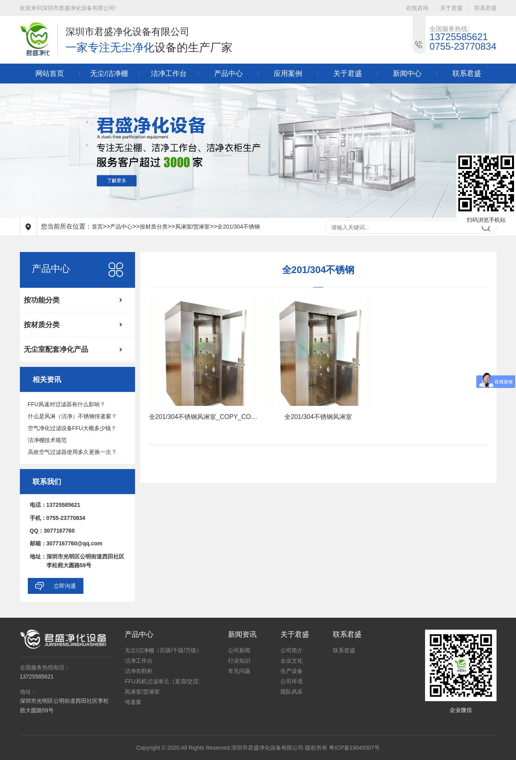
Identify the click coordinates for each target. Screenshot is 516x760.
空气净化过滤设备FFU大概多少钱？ (72, 428)
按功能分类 (42, 300)
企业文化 (291, 660)
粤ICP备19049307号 (354, 747)
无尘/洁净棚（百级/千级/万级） (163, 650)
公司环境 (291, 681)
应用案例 (288, 74)
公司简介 (291, 650)
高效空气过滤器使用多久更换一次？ (72, 452)
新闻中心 (407, 74)
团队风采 (291, 691)
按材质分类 (154, 226)
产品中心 (228, 74)
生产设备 (291, 671)
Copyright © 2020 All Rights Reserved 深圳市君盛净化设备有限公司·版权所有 (231, 747)
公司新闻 (239, 650)
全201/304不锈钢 (238, 226)
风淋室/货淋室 (192, 226)
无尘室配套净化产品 (56, 349)
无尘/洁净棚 (109, 74)
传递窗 (133, 702)
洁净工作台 (169, 74)
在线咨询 (417, 8)
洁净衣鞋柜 (139, 671)
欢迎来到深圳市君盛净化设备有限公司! (68, 8)
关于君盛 (451, 8)
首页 (97, 226)
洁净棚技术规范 (47, 440)
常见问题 (239, 671)
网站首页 (49, 74)
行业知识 (239, 660)
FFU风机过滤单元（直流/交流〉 (164, 681)
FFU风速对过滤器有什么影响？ (66, 404)
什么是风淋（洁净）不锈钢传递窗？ (72, 416)
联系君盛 (485, 8)
